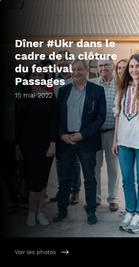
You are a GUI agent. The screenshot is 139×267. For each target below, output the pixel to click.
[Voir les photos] (69, 252)
